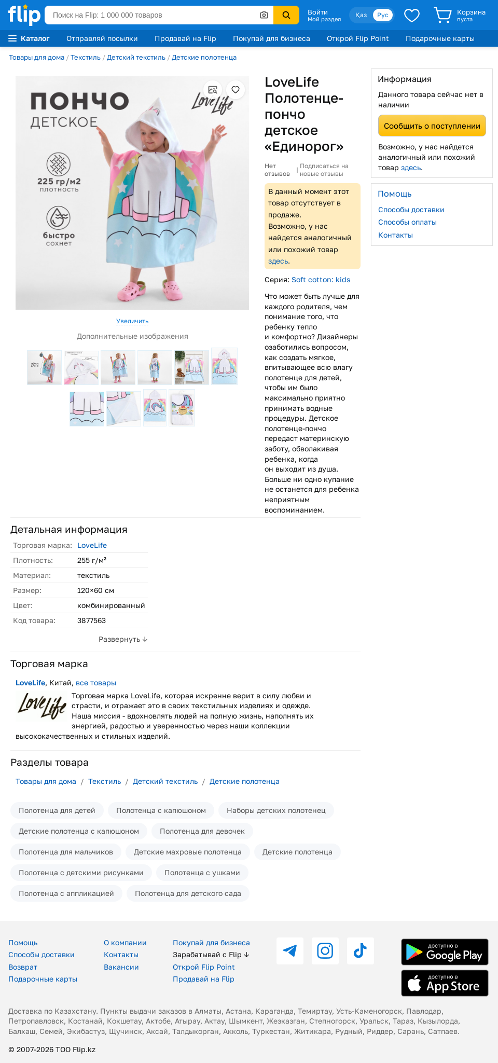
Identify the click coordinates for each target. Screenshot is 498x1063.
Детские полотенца (204, 57)
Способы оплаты (407, 221)
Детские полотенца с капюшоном (79, 830)
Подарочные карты (440, 38)
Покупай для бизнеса (271, 38)
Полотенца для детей (57, 810)
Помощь (22, 942)
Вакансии (121, 966)
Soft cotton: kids (321, 279)
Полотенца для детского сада (188, 893)
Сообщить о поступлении (432, 125)
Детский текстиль (136, 57)
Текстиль (86, 57)
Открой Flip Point (358, 38)
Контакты (395, 234)
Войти (318, 12)
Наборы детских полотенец (276, 810)
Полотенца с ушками (202, 872)
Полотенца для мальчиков (66, 851)
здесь (278, 260)
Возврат (22, 966)
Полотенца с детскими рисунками (81, 872)
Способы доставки (411, 209)
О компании (125, 942)
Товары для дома (36, 57)
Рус (383, 15)
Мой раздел (324, 19)
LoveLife (92, 545)
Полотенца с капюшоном (161, 810)
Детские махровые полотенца (188, 851)
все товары (96, 682)
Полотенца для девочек (202, 830)
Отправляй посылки (102, 38)
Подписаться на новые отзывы (324, 170)
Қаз (361, 15)
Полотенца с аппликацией (66, 893)
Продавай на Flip (185, 38)
